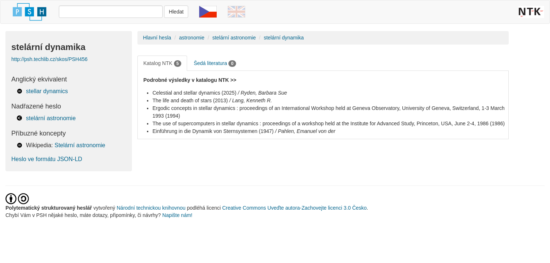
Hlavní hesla (157, 38)
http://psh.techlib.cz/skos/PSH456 (49, 59)
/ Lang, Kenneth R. (250, 100)
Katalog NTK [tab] (162, 63)
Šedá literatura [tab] (215, 63)
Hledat (176, 12)
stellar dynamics (47, 91)
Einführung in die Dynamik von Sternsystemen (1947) (213, 131)
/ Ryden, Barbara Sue (262, 93)
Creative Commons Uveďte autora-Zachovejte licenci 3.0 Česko (294, 208)
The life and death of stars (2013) (190, 100)
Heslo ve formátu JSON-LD (46, 159)
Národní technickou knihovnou (151, 208)
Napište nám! (177, 215)
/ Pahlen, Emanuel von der (305, 131)
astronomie (191, 38)
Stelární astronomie (79, 145)
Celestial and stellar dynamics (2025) (194, 93)
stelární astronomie (51, 118)
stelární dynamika (284, 38)
